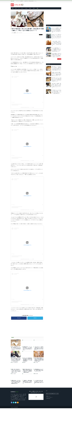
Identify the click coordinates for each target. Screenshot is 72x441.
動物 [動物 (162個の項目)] (47, 393)
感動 (37, 8)
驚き (30, 8)
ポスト (35, 317)
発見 (34, 8)
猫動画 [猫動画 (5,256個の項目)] (52, 393)
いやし (26, 8)
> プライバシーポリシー (49, 397)
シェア (19, 317)
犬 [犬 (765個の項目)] (48, 393)
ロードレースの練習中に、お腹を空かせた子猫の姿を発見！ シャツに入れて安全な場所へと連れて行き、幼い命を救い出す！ (56, 30)
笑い (22, 8)
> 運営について (48, 396)
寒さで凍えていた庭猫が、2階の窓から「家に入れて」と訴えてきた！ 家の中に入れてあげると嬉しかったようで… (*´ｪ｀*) (56, 85)
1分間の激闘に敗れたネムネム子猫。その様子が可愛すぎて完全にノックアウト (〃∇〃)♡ (38, 370)
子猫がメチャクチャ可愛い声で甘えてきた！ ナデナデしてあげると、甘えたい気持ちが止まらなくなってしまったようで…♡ (56, 36)
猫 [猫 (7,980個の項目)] (50, 393)
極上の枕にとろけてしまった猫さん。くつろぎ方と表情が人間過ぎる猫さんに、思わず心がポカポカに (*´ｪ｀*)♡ (56, 80)
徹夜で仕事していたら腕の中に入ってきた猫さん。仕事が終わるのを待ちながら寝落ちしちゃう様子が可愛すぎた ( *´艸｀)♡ (56, 68)
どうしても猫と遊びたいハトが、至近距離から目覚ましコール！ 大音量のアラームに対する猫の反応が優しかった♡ (56, 49)
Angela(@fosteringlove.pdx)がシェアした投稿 (27, 107)
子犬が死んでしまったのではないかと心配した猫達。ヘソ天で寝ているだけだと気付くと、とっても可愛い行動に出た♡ (56, 92)
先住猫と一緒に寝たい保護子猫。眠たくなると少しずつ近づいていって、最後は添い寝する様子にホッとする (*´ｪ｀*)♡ (56, 74)
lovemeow (18, 311)
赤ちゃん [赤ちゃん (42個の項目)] (55, 393)
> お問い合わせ (48, 398)
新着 (12, 8)
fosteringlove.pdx (21, 66)
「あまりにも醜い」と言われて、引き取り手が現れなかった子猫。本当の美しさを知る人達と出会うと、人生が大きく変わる (56, 43)
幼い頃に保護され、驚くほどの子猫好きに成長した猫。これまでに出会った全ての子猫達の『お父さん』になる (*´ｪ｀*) (56, 55)
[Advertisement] (27, 43)
